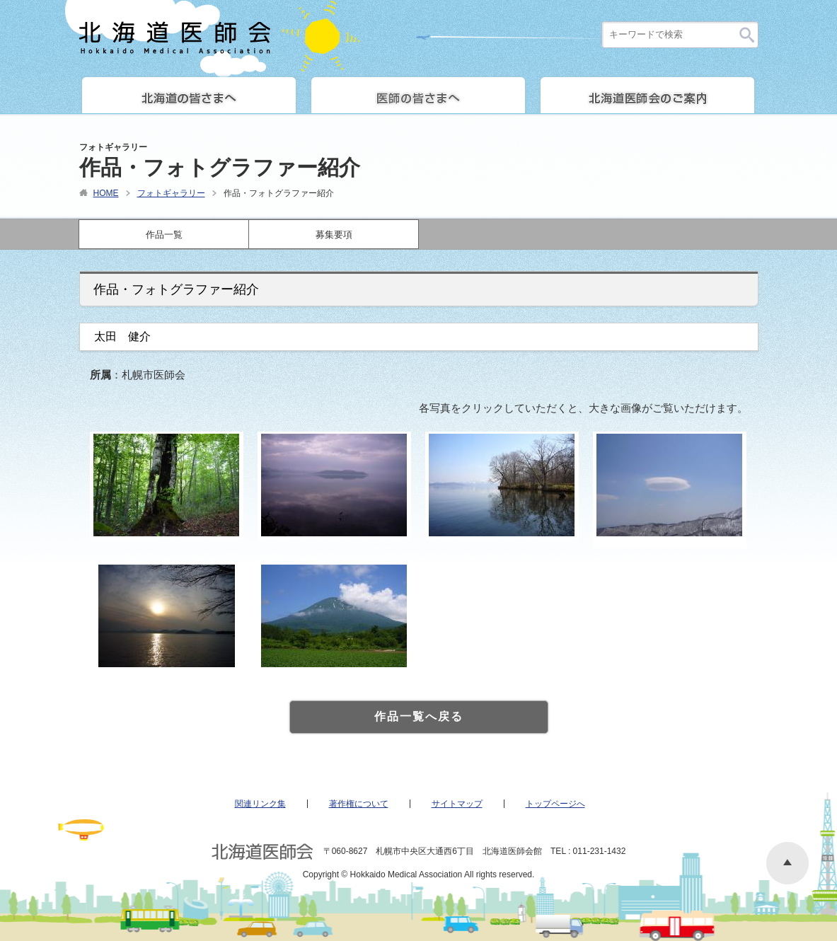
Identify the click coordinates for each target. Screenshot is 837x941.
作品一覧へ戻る (418, 716)
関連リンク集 (260, 804)
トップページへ (555, 804)
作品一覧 (164, 234)
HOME (106, 193)
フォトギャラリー (171, 193)
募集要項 (334, 234)
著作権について (358, 804)
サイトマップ (457, 804)
